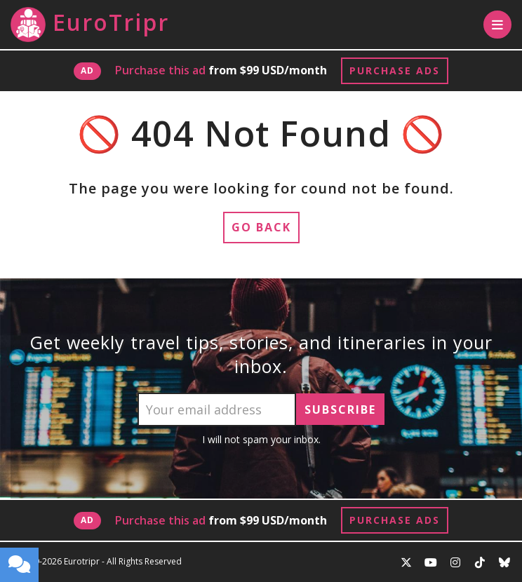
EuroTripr (90, 24)
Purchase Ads (394, 70)
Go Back (261, 227)
